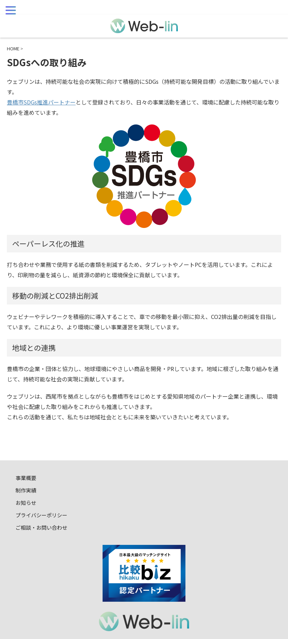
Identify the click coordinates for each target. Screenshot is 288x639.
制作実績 (26, 490)
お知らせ (26, 502)
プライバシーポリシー (41, 515)
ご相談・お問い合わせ (41, 527)
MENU (16, 21)
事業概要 (26, 477)
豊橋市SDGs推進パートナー (41, 102)
